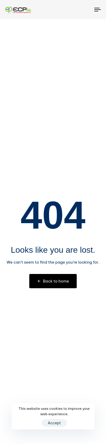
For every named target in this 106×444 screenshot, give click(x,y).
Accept (54, 423)
